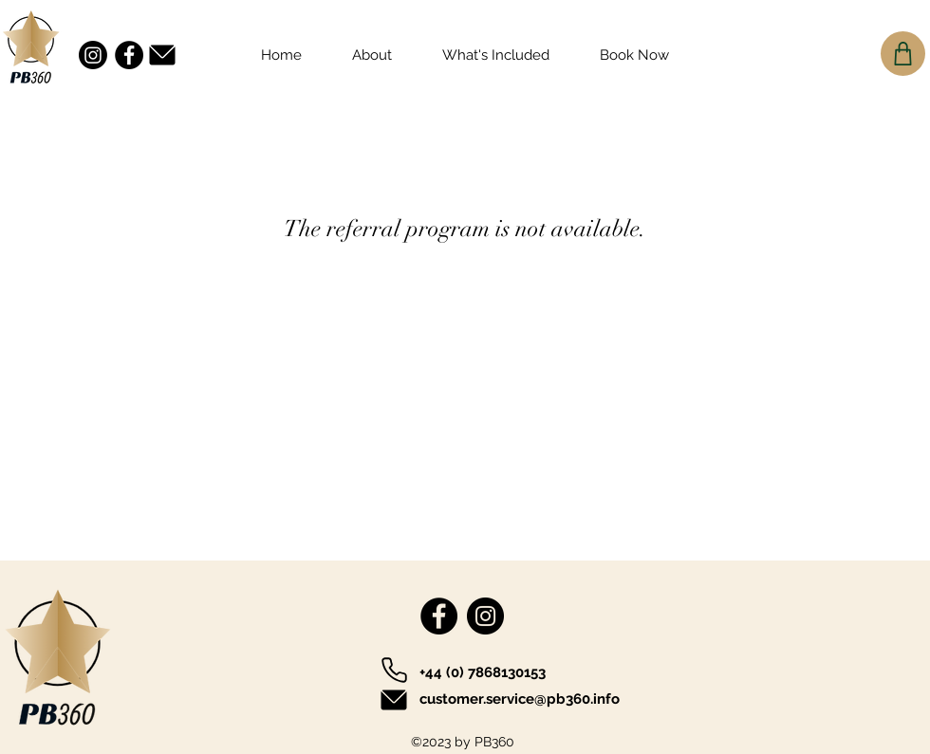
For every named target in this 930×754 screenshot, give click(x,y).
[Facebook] (129, 55)
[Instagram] (93, 55)
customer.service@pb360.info (519, 699)
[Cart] (903, 53)
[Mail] (162, 54)
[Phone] (394, 670)
